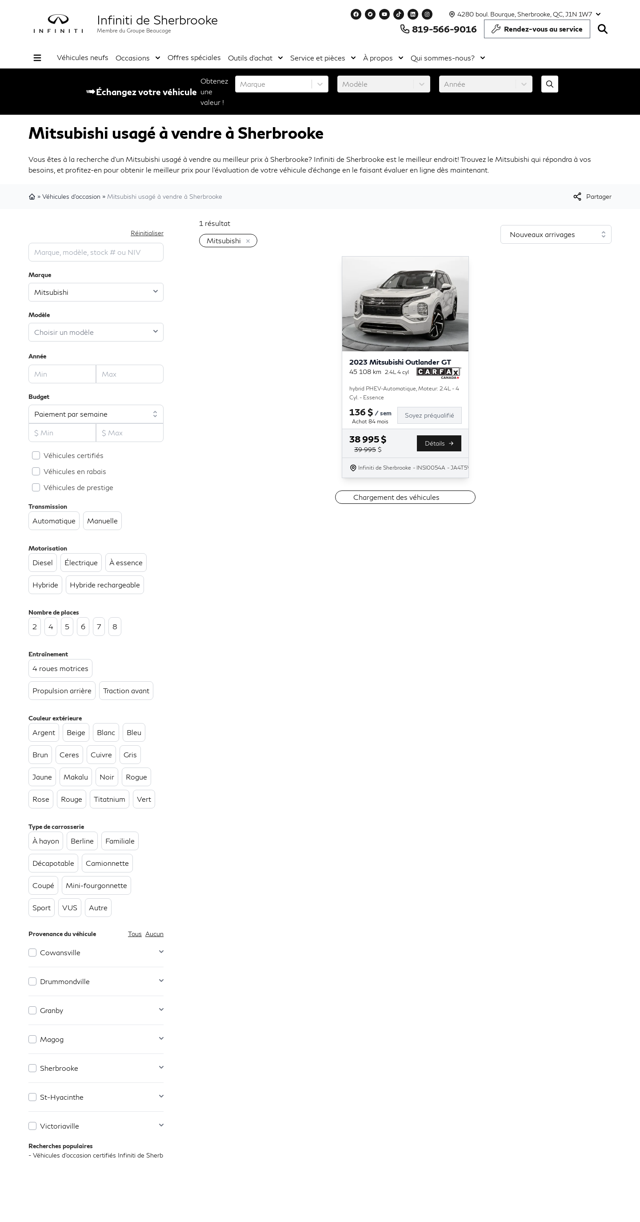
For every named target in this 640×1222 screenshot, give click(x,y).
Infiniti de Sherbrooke (157, 19)
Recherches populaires (60, 1146)
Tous (135, 933)
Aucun (154, 933)
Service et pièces (323, 57)
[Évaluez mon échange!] (549, 84)
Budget (38, 396)
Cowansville (60, 952)
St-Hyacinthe (62, 1097)
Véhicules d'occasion (71, 196)
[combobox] (241, 84)
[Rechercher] (603, 29)
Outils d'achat (255, 57)
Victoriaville (59, 1126)
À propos (383, 57)
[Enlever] (246, 241)
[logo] (58, 23)
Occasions (138, 57)
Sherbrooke (59, 1068)
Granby (51, 1010)
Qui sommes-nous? (448, 57)
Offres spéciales (194, 57)
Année (37, 356)
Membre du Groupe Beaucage (134, 30)
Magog (52, 1039)
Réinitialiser (147, 233)
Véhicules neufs (82, 57)
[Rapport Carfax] (438, 373)
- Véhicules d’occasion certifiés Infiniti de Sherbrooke (103, 1155)
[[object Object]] (592, 196)
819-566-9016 (438, 29)
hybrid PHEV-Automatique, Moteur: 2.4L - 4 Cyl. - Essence (404, 393)
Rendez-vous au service (537, 31)
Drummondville (65, 981)
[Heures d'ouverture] (523, 14)
